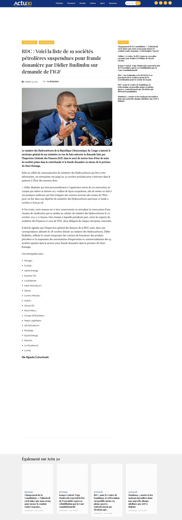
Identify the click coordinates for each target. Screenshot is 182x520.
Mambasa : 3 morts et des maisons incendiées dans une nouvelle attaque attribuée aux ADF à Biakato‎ (138, 98)
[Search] (138, 3)
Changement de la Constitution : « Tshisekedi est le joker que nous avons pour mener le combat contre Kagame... (38, 501)
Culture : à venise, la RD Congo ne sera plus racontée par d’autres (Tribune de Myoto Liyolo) (137, 58)
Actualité (29, 42)
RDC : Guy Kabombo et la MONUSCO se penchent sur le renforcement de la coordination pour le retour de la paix (135, 77)
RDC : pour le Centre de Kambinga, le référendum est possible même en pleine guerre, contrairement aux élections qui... (107, 502)
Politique (46, 42)
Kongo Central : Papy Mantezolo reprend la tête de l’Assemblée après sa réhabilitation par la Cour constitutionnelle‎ (139, 67)
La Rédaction (53, 81)
